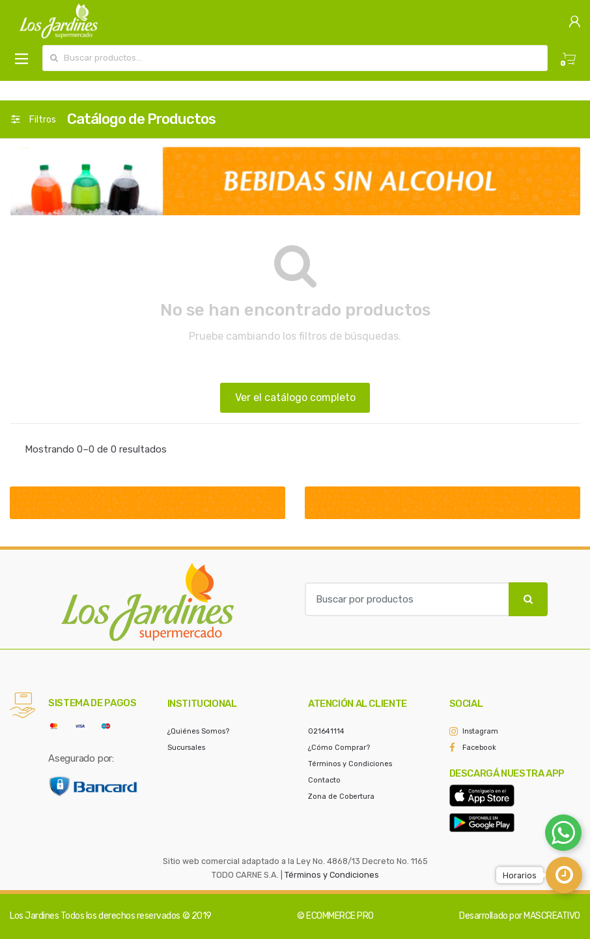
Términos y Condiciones (350, 764)
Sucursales (186, 747)
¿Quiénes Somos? (198, 731)
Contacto (324, 780)
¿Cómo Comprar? (339, 747)
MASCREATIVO (552, 915)
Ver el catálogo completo (295, 397)
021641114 (326, 731)
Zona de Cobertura (341, 796)
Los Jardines (34, 915)
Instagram (480, 731)
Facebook (479, 747)
